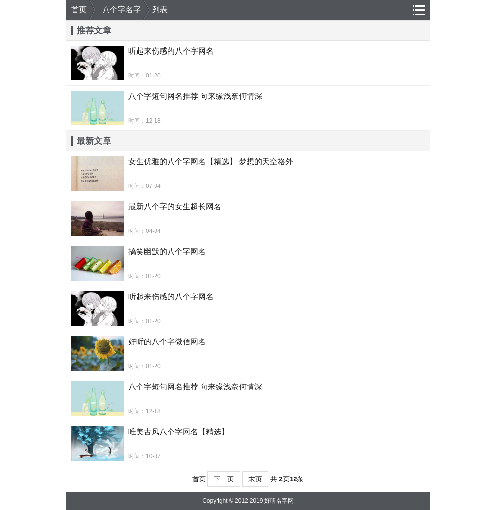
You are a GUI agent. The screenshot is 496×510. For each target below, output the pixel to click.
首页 (79, 9)
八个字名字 (121, 9)
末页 (255, 479)
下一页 (224, 479)
